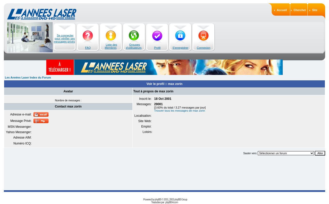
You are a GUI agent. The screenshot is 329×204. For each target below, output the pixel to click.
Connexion (204, 47)
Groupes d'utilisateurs (134, 46)
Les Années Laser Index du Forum (28, 77)
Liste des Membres (111, 46)
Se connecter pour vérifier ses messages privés (64, 38)
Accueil (282, 10)
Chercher (300, 10)
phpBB (158, 199)
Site (314, 10)
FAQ (88, 47)
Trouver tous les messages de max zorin (179, 110)
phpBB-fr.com (171, 202)
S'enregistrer (180, 47)
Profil (157, 47)
